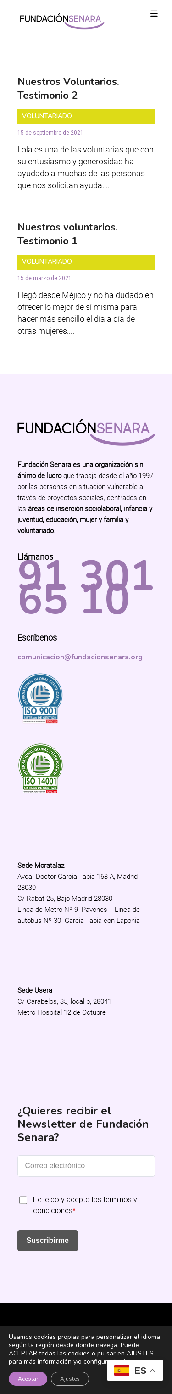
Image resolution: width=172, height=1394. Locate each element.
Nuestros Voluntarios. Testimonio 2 (68, 88)
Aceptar (28, 1379)
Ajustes (70, 1379)
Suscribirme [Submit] (48, 1240)
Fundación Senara (86, 1317)
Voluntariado (47, 116)
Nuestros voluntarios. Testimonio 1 (67, 234)
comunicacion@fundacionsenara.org (80, 657)
